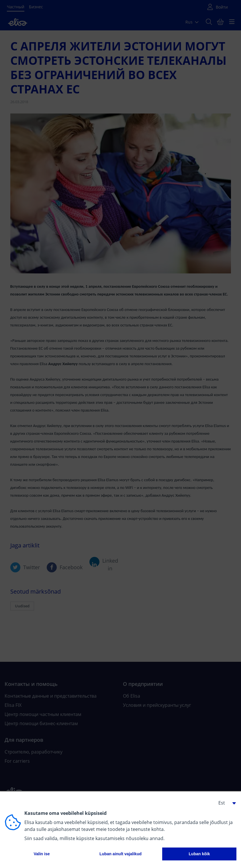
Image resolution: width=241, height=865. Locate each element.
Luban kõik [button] (199, 854)
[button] (224, 803)
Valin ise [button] (42, 854)
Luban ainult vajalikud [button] (120, 854)
